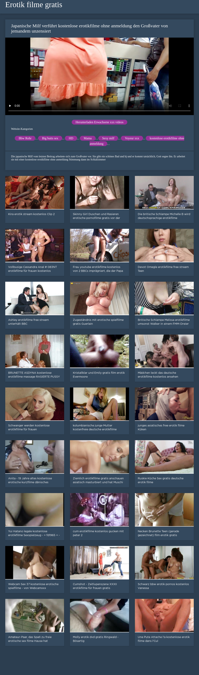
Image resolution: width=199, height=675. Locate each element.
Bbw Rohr (25, 138)
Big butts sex (50, 138)
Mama (88, 138)
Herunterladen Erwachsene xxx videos (100, 122)
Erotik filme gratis (33, 4)
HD (71, 138)
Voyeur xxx (132, 138)
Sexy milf (108, 138)
